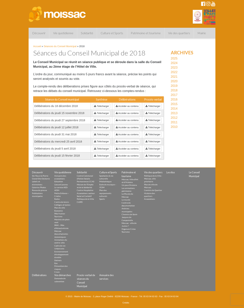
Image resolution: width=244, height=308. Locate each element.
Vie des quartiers (179, 33)
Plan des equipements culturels (105, 193)
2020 (174, 81)
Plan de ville (59, 208)
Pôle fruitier (59, 213)
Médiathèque (105, 181)
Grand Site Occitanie (41, 178)
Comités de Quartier (153, 190)
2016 (174, 99)
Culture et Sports (112, 33)
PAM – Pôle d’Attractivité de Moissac (61, 228)
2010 (174, 126)
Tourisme (58, 216)
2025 (174, 58)
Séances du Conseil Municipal (60, 46)
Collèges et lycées (62, 205)
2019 (174, 85)
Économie (58, 211)
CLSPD (80, 202)
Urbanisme (59, 248)
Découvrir (39, 33)
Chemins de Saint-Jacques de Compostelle (130, 217)
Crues (57, 272)
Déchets (58, 260)
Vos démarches (62, 275)
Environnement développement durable (61, 254)
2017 (174, 95)
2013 (174, 113)
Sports (102, 199)
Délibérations (39, 275)
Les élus (170, 172)
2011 (174, 122)
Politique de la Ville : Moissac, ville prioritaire (153, 179)
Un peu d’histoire (129, 185)
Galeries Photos (39, 187)
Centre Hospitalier (85, 190)
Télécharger (101, 106)
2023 (174, 67)
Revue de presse (39, 190)
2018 (174, 90)
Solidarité (87, 33)
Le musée (126, 200)
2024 (174, 63)
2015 (174, 104)
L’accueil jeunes (61, 184)
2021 (174, 76)
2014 (174, 108)
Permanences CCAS (85, 181)
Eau (56, 263)
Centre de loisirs (61, 202)
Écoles (57, 199)
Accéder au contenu (127, 106)
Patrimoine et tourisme (146, 33)
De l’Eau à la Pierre (40, 176)
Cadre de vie (59, 246)
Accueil (37, 46)
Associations (149, 199)
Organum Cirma (129, 229)
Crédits (126, 303)
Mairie (201, 33)
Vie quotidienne (63, 33)
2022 (174, 72)
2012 (174, 117)
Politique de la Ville (85, 199)
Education (58, 181)
